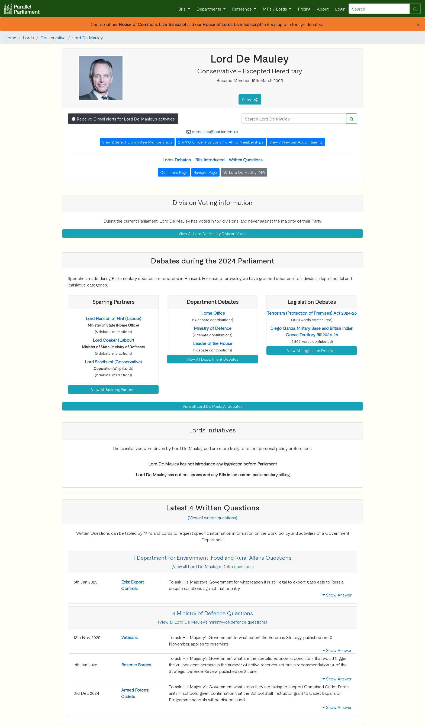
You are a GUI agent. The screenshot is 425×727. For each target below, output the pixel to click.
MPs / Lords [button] (275, 9)
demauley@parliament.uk (215, 131)
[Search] (379, 9)
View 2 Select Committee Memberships (137, 142)
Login (340, 9)
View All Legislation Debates (311, 350)
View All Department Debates (212, 359)
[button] (113, 318)
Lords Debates (176, 159)
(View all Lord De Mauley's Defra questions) (213, 566)
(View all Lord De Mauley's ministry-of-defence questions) (212, 622)
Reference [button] (242, 9)
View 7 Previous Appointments (296, 142)
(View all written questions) (212, 517)
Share (249, 99)
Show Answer (337, 595)
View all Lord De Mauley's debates (213, 406)
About (323, 9)
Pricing (304, 9)
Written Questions (246, 159)
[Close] (417, 24)
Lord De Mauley (87, 37)
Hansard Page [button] (205, 172)
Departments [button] (209, 9)
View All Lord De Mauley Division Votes (213, 233)
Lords (28, 37)
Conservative (53, 37)
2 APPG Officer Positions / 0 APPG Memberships (220, 142)
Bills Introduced (209, 159)
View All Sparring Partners (113, 389)
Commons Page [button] (174, 172)
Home (10, 37)
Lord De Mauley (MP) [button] (244, 172)
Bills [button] (182, 9)
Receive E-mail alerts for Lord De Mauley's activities (123, 119)
